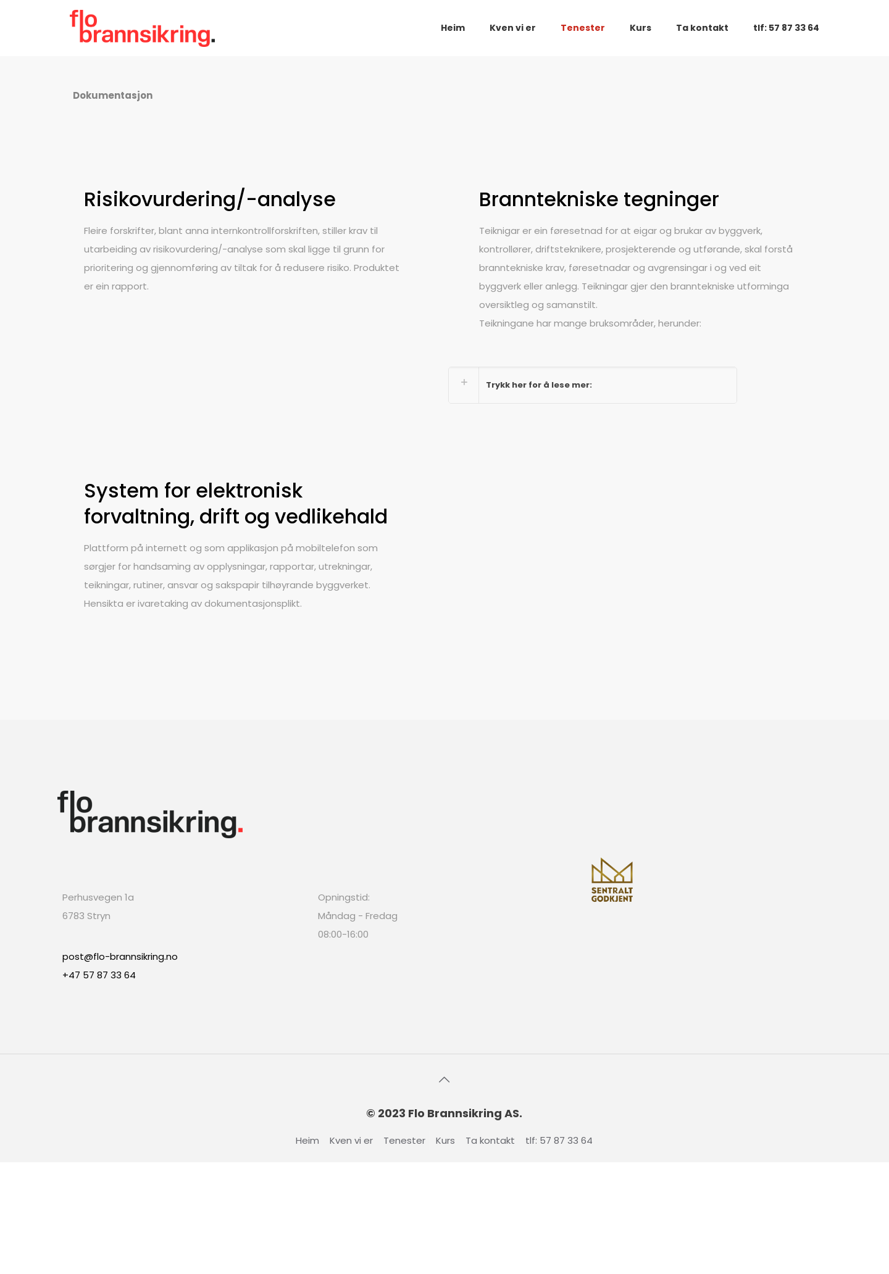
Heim (307, 1140)
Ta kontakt (490, 1140)
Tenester (404, 1140)
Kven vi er (351, 1140)
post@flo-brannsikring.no (120, 956)
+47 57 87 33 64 (99, 974)
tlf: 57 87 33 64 (559, 1140)
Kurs (445, 1140)
